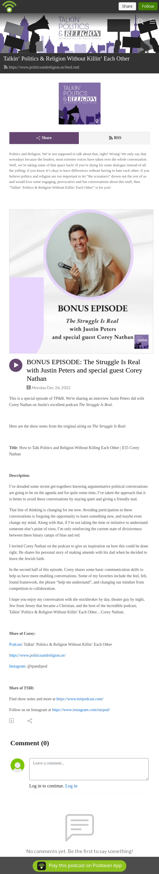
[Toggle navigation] (152, 21)
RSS (115, 138)
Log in (71, 785)
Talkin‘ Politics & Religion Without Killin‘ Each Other (66, 58)
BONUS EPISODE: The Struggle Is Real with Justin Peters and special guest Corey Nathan (84, 370)
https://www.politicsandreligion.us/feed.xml (41, 67)
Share (44, 138)
